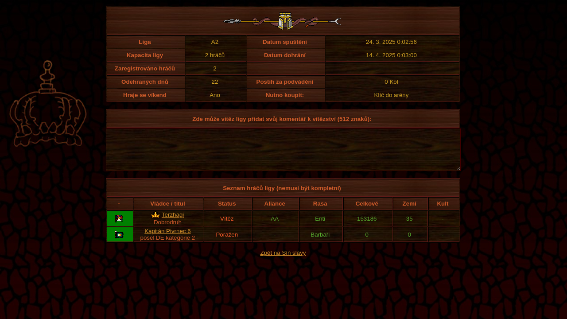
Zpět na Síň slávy (283, 260)
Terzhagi (173, 222)
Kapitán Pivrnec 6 (167, 239)
